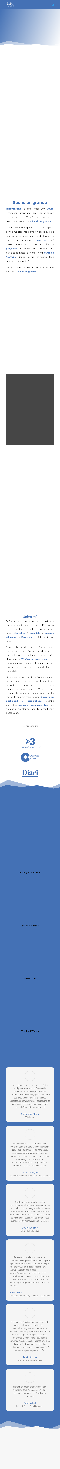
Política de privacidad (16, 1466)
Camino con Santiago (43, 1466)
